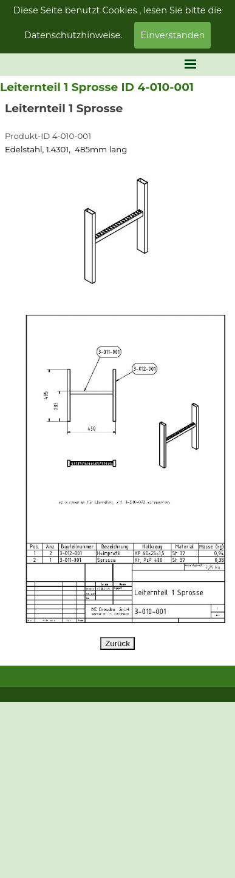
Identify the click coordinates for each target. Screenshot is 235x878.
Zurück (117, 643)
